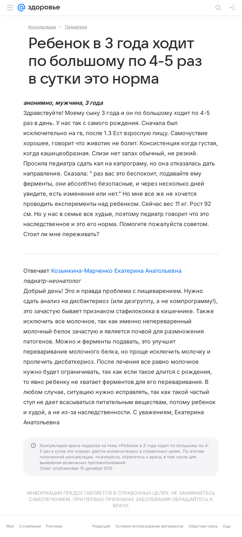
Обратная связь (203, 526)
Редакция (101, 526)
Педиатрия (76, 26)
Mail (10, 526)
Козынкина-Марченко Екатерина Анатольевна (116, 270)
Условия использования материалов (149, 526)
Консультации (42, 26)
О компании (30, 526)
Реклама (54, 526)
